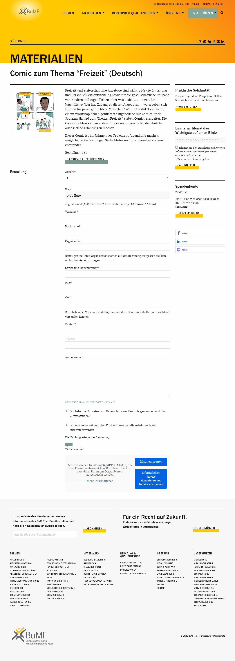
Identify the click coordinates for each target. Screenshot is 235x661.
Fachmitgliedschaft (204, 570)
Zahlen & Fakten (55, 598)
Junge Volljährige (20, 584)
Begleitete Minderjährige (24, 570)
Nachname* (117, 230)
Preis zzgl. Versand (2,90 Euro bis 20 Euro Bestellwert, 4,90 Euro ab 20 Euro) (117, 197)
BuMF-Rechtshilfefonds (133, 573)
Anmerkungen (117, 376)
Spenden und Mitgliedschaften (171, 4)
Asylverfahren (18, 567)
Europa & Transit (19, 598)
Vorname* (117, 215)
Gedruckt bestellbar (95, 559)
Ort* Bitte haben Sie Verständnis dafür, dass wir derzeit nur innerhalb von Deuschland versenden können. (117, 307)
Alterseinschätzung (21, 563)
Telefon (117, 343)
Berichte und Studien (95, 574)
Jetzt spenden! (189, 213)
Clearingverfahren (20, 595)
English (219, 4)
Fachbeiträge (91, 577)
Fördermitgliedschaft (206, 567)
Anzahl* (117, 175)
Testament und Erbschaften (209, 598)
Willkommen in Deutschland (99, 584)
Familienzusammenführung (24, 581)
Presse (196, 4)
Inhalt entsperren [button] (151, 461)
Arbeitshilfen (91, 570)
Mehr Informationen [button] (100, 481)
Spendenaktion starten (206, 581)
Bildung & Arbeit (19, 577)
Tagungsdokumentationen (98, 581)
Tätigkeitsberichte (167, 581)
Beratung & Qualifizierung (133, 13)
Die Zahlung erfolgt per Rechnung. (87, 437)
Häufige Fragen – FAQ (131, 562)
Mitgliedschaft (165, 563)
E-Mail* (117, 328)
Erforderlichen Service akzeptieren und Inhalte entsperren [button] (151, 478)
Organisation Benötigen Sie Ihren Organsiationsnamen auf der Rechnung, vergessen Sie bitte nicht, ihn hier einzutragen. (117, 251)
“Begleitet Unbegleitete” (23, 574)
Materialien (91, 13)
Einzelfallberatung (131, 566)
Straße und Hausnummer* (117, 271)
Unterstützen (202, 13)
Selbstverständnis (167, 559)
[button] (200, 233)
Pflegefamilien (55, 559)
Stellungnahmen (93, 567)
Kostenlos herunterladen (86, 159)
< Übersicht (19, 41)
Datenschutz (219, 636)
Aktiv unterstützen (204, 588)
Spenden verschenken (205, 584)
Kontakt (207, 4)
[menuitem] (67, 13)
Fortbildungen (128, 570)
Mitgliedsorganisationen (170, 577)
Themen (68, 13)
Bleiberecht (16, 588)
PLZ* (117, 286)
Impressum (206, 636)
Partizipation (17, 591)
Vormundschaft (55, 595)
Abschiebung (17, 559)
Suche (222, 13)
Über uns (173, 13)
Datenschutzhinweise (189, 159)
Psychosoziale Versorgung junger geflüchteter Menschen (61, 566)
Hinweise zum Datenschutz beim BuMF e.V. (90, 402)
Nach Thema (90, 563)
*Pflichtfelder (74, 449)
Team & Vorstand (166, 567)
